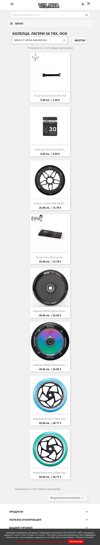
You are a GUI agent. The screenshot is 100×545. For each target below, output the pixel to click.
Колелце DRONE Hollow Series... (50, 311)
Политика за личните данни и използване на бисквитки (41, 541)
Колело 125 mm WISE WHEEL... (50, 203)
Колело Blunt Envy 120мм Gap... (50, 418)
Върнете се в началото (67, 498)
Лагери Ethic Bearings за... (50, 257)
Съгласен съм (75, 541)
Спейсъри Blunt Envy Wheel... (50, 149)
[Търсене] (50, 14)
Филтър (79, 40)
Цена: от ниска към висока (40, 40)
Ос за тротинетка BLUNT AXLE (50, 95)
